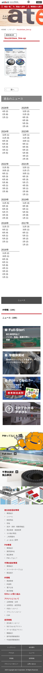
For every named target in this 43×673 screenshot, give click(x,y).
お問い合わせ (32, 664)
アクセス (11, 653)
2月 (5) (5, 153)
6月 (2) (25, 150)
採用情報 (8, 620)
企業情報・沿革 (12, 602)
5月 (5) (25, 123)
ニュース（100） (10, 318)
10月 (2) (5, 170)
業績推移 (10, 581)
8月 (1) (25, 233)
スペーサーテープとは (15, 569)
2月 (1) (5, 242)
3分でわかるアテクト (14, 626)
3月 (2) (5, 188)
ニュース (31, 653)
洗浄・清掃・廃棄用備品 (15, 527)
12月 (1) (5, 135)
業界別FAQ (11, 551)
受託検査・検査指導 (14, 530)
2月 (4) (25, 126)
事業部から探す (35, 7)
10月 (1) (26, 141)
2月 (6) (5, 114)
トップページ (11, 647)
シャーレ (10, 517)
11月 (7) (26, 170)
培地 (8, 523)
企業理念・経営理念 (14, 605)
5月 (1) (25, 236)
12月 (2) (26, 111)
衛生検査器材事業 (11, 510)
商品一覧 (6, 7)
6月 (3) (5, 144)
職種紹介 (10, 633)
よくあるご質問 (12, 540)
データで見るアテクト (15, 630)
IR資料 (9, 584)
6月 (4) (5, 179)
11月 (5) (5, 167)
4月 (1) (5, 150)
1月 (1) (5, 117)
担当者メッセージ (13, 623)
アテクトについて (11, 599)
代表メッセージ (12, 608)
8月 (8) (25, 206)
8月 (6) (25, 147)
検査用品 (10, 520)
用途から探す (19, 7)
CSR (8, 615)
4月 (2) (5, 111)
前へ (12, 90)
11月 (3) (26, 114)
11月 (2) (5, 253)
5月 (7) (25, 182)
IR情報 (7, 578)
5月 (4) (5, 147)
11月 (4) (5, 138)
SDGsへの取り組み (12, 594)
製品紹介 (10, 573)
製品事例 (10, 555)
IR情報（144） (9, 310)
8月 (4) (5, 206)
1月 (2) (25, 245)
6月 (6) (25, 120)
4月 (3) (5, 215)
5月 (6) (25, 153)
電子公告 (10, 587)
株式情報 (10, 591)
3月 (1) (25, 188)
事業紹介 (10, 513)
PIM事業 (7, 545)
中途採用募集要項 (13, 640)
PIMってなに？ (12, 558)
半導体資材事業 (10, 563)
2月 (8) (25, 215)
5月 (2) (5, 239)
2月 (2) (25, 242)
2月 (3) (5, 274)
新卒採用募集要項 (13, 636)
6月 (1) (25, 209)
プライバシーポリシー (11, 664)
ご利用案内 (11, 537)
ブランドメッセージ (14, 612)
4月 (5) (25, 185)
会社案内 (31, 647)
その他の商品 (11, 533)
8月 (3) (25, 117)
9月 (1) (25, 144)
